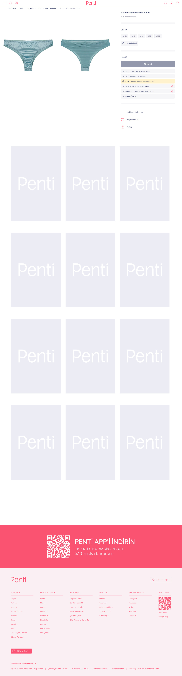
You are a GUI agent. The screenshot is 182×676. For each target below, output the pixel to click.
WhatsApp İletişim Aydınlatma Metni (144, 669)
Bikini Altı (44, 620)
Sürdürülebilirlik (76, 603)
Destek (103, 593)
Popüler (15, 593)
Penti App (164, 593)
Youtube (132, 611)
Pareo (42, 607)
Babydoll (14, 624)
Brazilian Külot (50, 8)
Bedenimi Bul (129, 43)
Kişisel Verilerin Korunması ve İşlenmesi (27, 669)
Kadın (22, 8)
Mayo (42, 603)
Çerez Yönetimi (118, 669)
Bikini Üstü (44, 616)
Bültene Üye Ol (23, 651)
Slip (12, 628)
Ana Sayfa (12, 8)
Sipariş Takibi (104, 611)
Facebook (133, 603)
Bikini (42, 599)
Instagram (133, 599)
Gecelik (14, 607)
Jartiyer (14, 603)
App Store (163, 612)
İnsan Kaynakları (76, 611)
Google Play (163, 617)
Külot (40, 8)
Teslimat (102, 603)
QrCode (165, 603)
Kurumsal (75, 593)
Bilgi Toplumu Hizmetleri (80, 620)
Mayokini (43, 611)
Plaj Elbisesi (45, 628)
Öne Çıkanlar (47, 593)
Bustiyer (14, 616)
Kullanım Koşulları (100, 669)
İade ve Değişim (105, 607)
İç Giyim (31, 8)
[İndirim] (16, 3)
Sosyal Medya (136, 593)
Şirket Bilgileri (75, 616)
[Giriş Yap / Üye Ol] (171, 3)
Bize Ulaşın (103, 616)
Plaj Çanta (44, 633)
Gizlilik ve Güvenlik (80, 669)
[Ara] (10, 3)
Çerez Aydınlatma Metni (58, 669)
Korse (13, 620)
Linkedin (132, 616)
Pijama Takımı (16, 611)
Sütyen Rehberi (17, 637)
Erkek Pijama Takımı (19, 633)
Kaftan (43, 624)
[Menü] (4, 3)
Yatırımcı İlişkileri (77, 607)
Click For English (162, 580)
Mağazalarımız (75, 599)
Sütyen (13, 599)
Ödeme (102, 599)
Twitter (132, 607)
